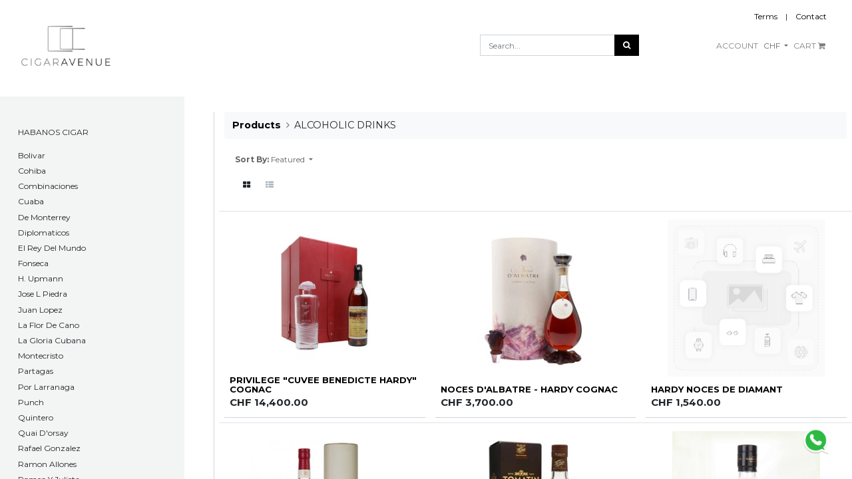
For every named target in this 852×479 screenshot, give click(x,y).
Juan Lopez (40, 310)
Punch (31, 402)
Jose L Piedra (42, 294)
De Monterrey (44, 217)
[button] (292, 160)
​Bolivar (31, 155)
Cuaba (31, 201)
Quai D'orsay (43, 433)
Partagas (35, 371)
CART (809, 46)
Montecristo (40, 356)
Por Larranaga (46, 387)
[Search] (626, 45)
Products (256, 125)
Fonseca (33, 263)
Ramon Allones (47, 464)
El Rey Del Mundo (52, 248)
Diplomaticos (43, 233)
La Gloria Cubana (52, 340)
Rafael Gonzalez (49, 448)
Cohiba (32, 171)
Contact (811, 16)
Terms (765, 16)
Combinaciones (48, 186)
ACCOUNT (737, 46)
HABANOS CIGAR (53, 132)
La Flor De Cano (48, 325)
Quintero (35, 417)
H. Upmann (40, 278)
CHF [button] (772, 46)
